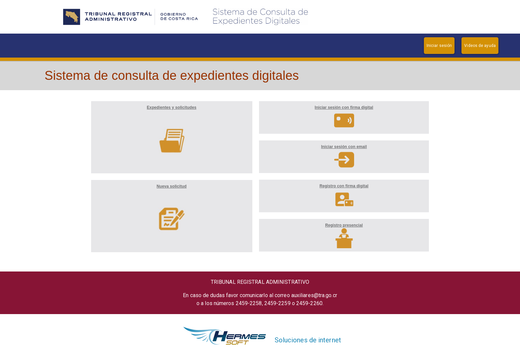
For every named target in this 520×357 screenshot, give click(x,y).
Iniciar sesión (439, 45)
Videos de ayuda (480, 45)
